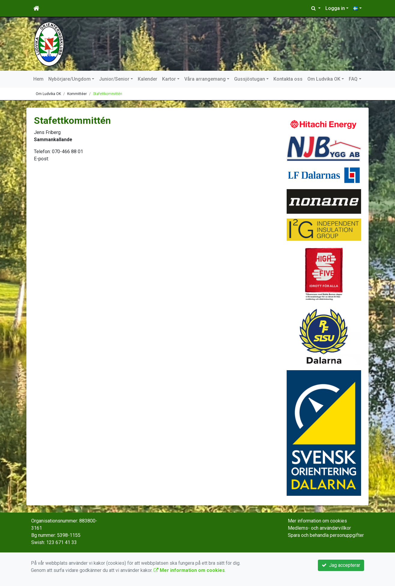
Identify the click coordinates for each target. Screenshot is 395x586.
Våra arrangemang (205, 79)
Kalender (147, 79)
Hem (38, 79)
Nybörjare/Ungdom (69, 79)
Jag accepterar (341, 565)
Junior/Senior (114, 79)
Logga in (335, 8)
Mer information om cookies (317, 521)
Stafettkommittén (107, 94)
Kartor (169, 79)
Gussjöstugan (249, 79)
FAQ (353, 79)
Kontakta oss (288, 79)
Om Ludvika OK (323, 79)
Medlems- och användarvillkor (319, 528)
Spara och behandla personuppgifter (326, 535)
